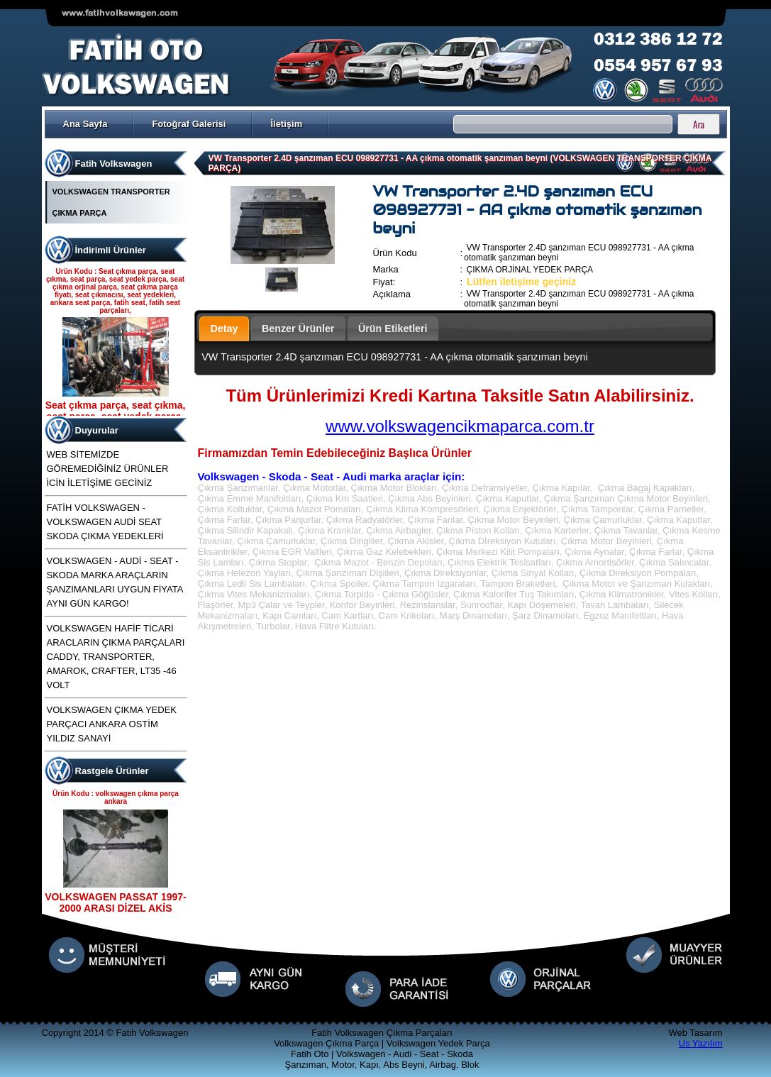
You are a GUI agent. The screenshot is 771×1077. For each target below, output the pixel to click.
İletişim (286, 123)
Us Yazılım (701, 1043)
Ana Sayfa (85, 123)
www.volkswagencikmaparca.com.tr (460, 426)
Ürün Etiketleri (393, 328)
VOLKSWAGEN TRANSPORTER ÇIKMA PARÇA (111, 202)
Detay (224, 328)
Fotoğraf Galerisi (189, 123)
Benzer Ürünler (298, 328)
